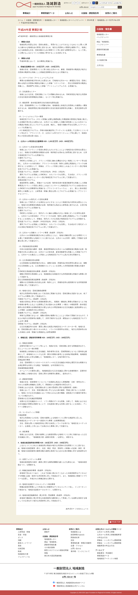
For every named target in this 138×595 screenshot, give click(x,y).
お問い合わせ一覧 (69, 577)
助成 (19, 551)
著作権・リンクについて (80, 551)
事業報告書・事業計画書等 (81, 543)
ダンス (20, 537)
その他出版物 (49, 547)
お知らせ (69, 13)
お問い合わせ (84, 7)
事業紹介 (27, 13)
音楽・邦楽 (22, 535)
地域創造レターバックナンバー (72, 20)
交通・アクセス (77, 546)
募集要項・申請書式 (105, 553)
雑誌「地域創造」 (51, 542)
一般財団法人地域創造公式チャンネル (69, 586)
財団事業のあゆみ (78, 535)
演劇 (19, 540)
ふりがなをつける (106, 3)
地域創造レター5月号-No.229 (108, 20)
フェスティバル (24, 557)
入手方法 (100, 65)
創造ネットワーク (25, 543)
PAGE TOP (115, 522)
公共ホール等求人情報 (105, 532)
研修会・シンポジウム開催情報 (109, 540)
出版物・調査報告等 (90, 13)
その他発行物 (102, 60)
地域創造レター (51, 20)
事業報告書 (101, 55)
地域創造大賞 (23, 554)
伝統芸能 (21, 548)
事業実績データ (48, 13)
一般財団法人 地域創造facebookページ (69, 583)
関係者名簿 (75, 537)
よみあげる (117, 3)
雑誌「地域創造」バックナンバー (104, 43)
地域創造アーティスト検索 (107, 558)
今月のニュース (82, 509)
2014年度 (90, 20)
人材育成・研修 (24, 532)
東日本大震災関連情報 (53, 556)
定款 (72, 540)
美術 (19, 546)
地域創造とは (76, 532)
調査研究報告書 (103, 49)
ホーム (20, 20)
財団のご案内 (111, 13)
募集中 (46, 532)
